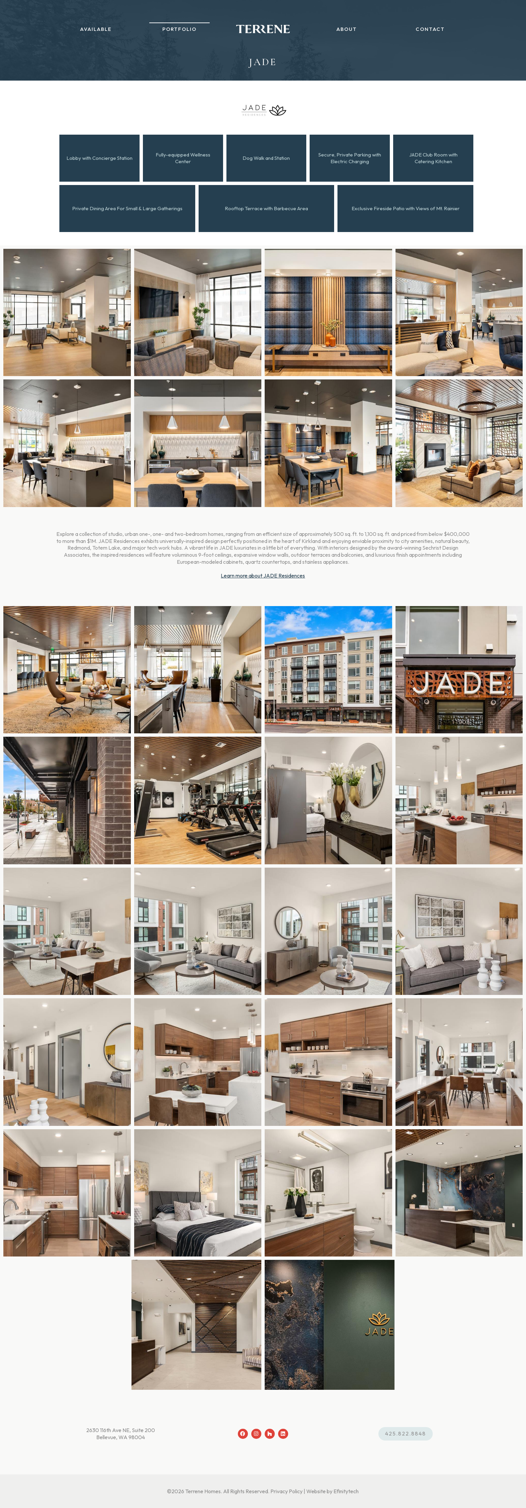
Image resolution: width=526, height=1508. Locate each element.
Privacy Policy (286, 1491)
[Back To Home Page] (263, 33)
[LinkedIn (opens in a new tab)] (283, 1434)
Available (102, 34)
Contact (423, 34)
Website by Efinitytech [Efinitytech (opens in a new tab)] (332, 1491)
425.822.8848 (405, 1433)
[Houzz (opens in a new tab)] (270, 1434)
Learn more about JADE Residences (263, 575)
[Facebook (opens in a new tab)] (243, 1434)
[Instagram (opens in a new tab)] (256, 1434)
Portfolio (183, 34)
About (343, 34)
